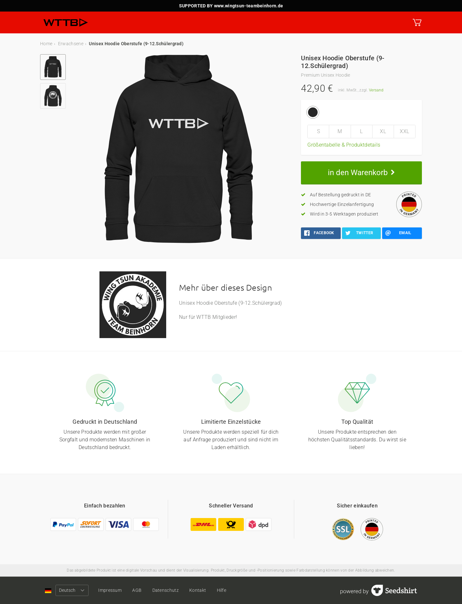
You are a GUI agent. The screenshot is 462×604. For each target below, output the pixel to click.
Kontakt (197, 590)
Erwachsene (70, 43)
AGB (136, 590)
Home (46, 43)
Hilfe (222, 590)
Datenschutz (165, 590)
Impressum (110, 590)
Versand (376, 90)
